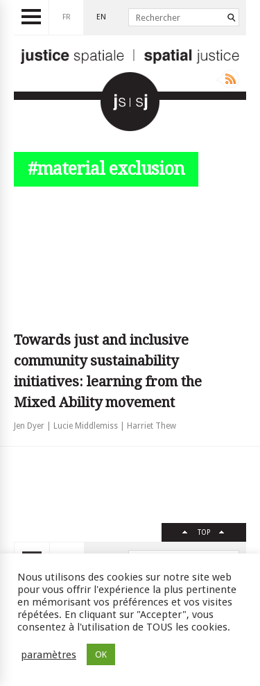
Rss (227, 79)
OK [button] (101, 654)
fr (66, 17)
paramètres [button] (48, 655)
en (101, 17)
